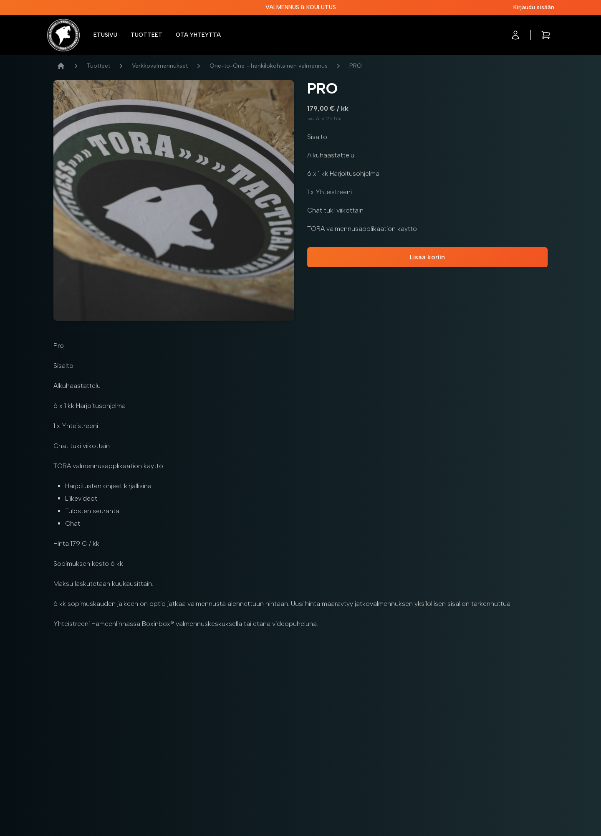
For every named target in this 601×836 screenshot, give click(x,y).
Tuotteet (146, 34)
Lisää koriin (427, 257)
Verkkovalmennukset (160, 65)
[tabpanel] (173, 200)
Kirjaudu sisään (533, 7)
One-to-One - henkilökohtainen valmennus (269, 65)
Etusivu (105, 34)
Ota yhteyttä (198, 34)
